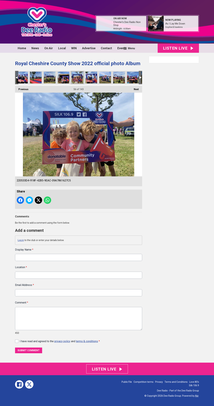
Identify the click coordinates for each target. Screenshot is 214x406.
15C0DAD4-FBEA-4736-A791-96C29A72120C (63, 77)
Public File (127, 382)
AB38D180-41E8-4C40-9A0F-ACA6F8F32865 (119, 77)
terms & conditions (87, 341)
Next (134, 88)
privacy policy (62, 341)
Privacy (159, 382)
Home (22, 48)
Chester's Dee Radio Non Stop (127, 24)
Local (62, 48)
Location (21, 267)
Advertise (88, 48)
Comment (21, 302)
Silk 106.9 (194, 385)
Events (122, 48)
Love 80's (194, 382)
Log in (21, 240)
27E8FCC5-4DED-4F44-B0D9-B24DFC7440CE (50, 77)
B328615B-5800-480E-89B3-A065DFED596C (22, 77)
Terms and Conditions (176, 382)
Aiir (196, 395)
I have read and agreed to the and (60, 341)
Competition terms (143, 382)
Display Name (24, 249)
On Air (48, 48)
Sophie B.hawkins (174, 27)
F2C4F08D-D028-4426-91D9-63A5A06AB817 (36, 77)
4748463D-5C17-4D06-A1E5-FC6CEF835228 (105, 77)
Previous (21, 88)
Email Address (24, 284)
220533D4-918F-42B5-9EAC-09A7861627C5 (77, 77)
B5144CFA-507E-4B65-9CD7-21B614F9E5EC (133, 77)
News (35, 48)
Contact (106, 48)
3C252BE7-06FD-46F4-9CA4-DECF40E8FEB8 (91, 77)
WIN (74, 48)
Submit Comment (29, 350)
